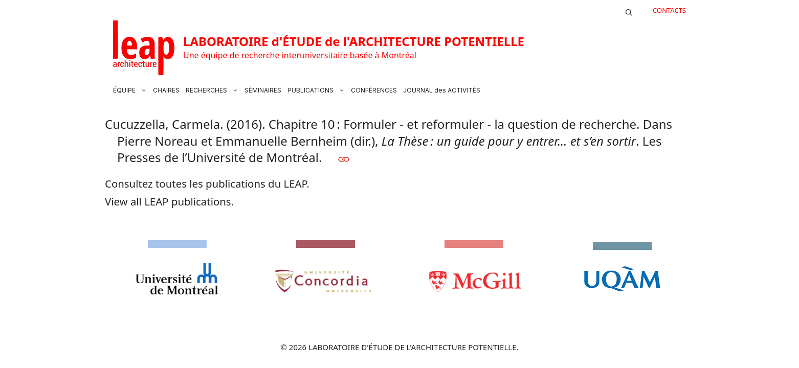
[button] (628, 10)
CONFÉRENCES (374, 90)
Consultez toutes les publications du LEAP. (207, 183)
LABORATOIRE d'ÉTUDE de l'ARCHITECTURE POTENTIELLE (353, 41)
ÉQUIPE (131, 90)
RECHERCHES (213, 90)
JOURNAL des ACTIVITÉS (441, 90)
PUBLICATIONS (317, 90)
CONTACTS (669, 10)
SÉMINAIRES (263, 90)
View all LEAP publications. (169, 201)
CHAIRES (166, 90)
